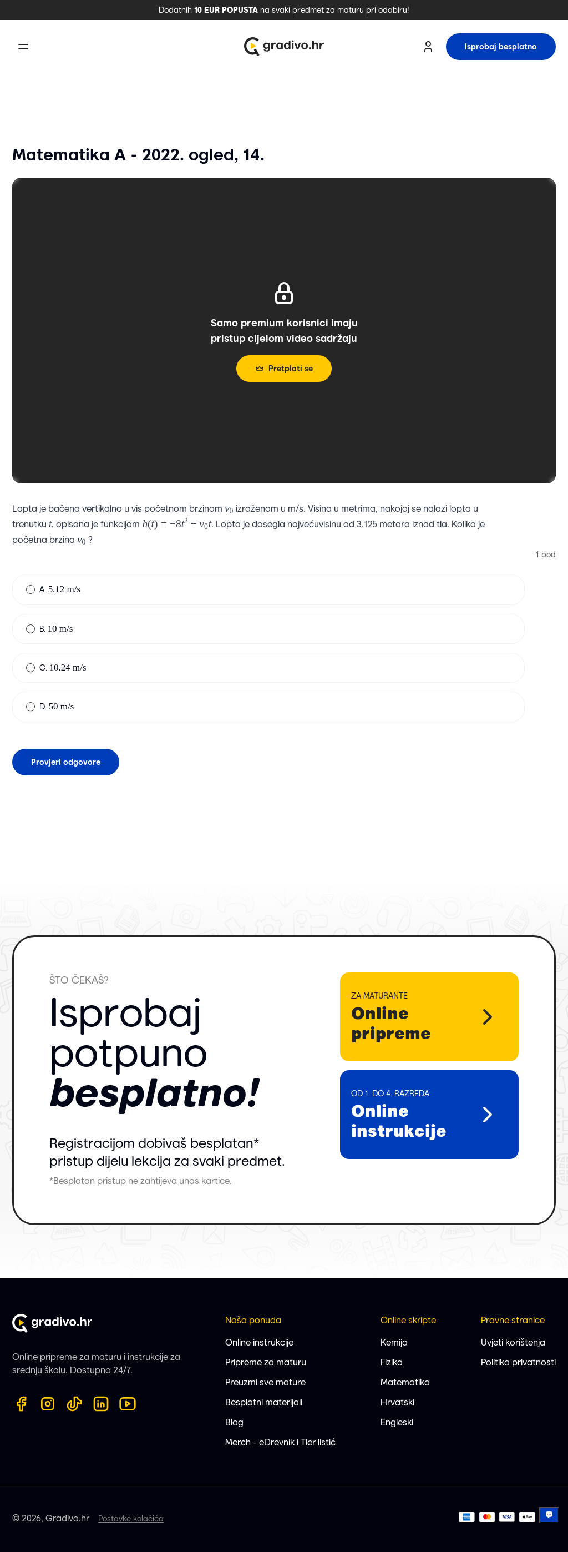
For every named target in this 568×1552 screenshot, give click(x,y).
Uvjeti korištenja (513, 1342)
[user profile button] (428, 47)
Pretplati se (284, 369)
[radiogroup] (268, 648)
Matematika (405, 1382)
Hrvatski (397, 1402)
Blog (234, 1422)
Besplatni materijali (263, 1402)
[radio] (30, 589)
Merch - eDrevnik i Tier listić (280, 1442)
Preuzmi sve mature (265, 1382)
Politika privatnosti (518, 1362)
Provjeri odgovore (65, 762)
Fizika (392, 1362)
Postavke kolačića (131, 1519)
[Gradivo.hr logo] (284, 46)
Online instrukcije (259, 1342)
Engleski (397, 1422)
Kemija (394, 1342)
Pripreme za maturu (265, 1362)
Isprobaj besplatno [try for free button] (501, 47)
